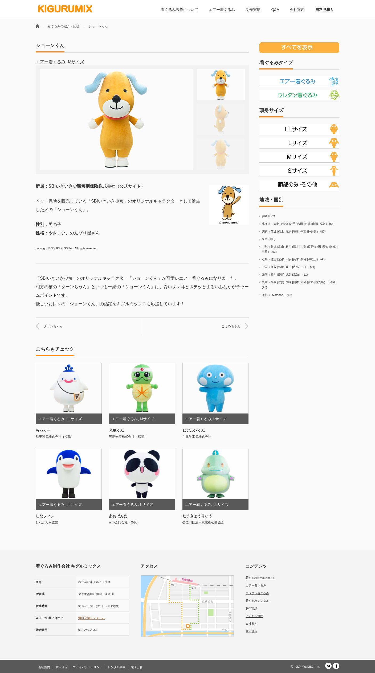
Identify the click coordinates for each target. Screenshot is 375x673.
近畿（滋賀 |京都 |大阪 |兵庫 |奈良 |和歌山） (291, 259)
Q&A (275, 9)
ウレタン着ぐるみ (257, 593)
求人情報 (251, 631)
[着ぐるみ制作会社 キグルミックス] (65, 9)
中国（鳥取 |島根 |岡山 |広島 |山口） (285, 267)
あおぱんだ (118, 516)
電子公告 (137, 667)
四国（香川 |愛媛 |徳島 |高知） (282, 274)
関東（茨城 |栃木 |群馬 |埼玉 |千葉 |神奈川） (291, 231)
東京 (265, 239)
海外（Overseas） (274, 294)
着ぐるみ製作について (179, 9)
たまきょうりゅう (197, 516)
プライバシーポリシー (87, 667)
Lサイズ (220, 419)
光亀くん (116, 430)
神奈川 (266, 216)
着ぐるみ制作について (260, 577)
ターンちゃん (53, 326)
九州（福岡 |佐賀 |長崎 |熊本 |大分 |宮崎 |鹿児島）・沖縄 (299, 282)
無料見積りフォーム (91, 618)
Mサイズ (76, 62)
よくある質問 (254, 616)
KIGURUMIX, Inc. (307, 667)
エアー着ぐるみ (222, 9)
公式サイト (130, 186)
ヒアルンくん (193, 430)
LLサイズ (74, 419)
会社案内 (297, 9)
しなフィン (45, 516)
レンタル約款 (116, 667)
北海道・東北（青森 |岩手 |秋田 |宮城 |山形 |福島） (295, 223)
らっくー (43, 430)
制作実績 (253, 9)
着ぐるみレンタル (257, 600)
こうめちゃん (231, 326)
